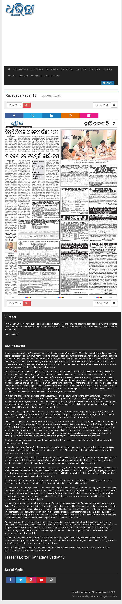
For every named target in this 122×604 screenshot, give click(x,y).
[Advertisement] (62, 42)
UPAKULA (107, 69)
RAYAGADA (94, 69)
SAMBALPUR (37, 69)
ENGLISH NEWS (52, 75)
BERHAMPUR (52, 69)
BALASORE (81, 69)
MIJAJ (12, 75)
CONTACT (23, 75)
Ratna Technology (98, 596)
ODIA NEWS (36, 75)
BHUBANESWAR (20, 69)
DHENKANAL (67, 69)
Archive (107, 83)
